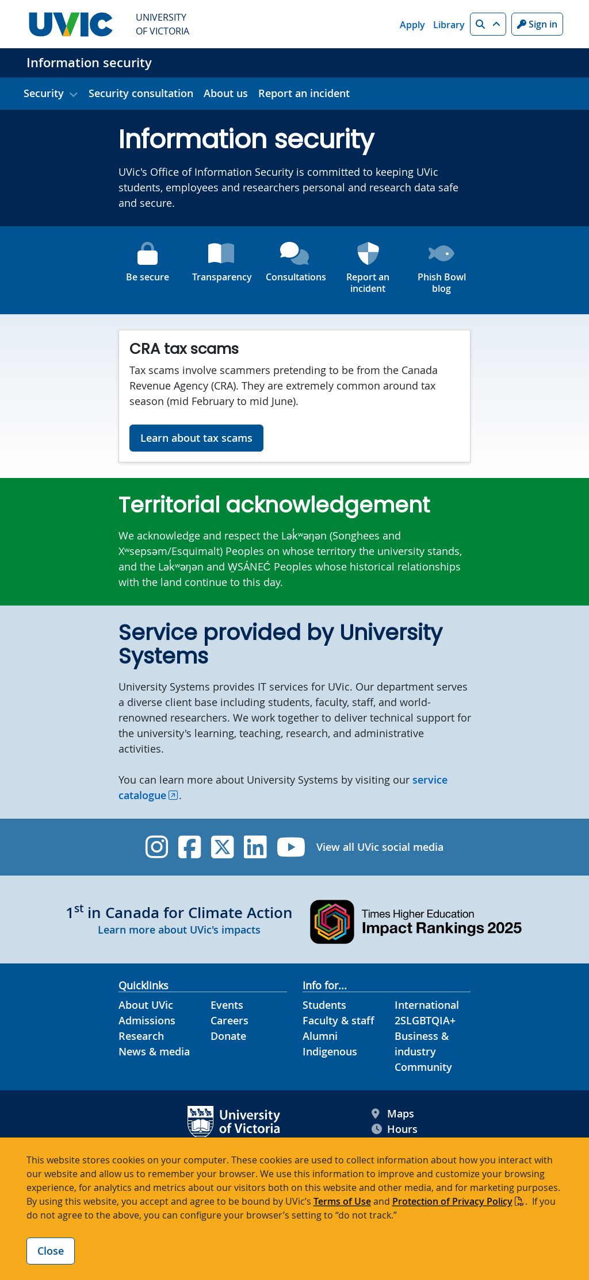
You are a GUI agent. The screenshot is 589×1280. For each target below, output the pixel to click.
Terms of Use (342, 1201)
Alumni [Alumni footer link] (320, 1036)
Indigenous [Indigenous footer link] (330, 1051)
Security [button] (44, 93)
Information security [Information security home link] (89, 62)
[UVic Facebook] (189, 847)
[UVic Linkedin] (255, 847)
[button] (488, 24)
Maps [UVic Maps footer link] (393, 1113)
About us (226, 93)
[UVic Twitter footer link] (222, 847)
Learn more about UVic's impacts (179, 929)
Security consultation (141, 93)
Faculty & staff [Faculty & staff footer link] (338, 1020)
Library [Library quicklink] (449, 24)
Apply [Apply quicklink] (412, 24)
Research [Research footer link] (141, 1036)
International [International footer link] (427, 1005)
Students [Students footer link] (324, 1005)
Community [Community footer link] (423, 1067)
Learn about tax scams (196, 438)
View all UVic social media (379, 847)
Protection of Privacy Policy (452, 1201)
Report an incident (304, 93)
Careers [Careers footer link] (229, 1020)
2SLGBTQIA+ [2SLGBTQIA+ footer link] (425, 1020)
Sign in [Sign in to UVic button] (537, 24)
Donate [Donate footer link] (228, 1036)
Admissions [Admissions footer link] (146, 1020)
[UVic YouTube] (291, 847)
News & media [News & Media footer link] (154, 1051)
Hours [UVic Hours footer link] (395, 1129)
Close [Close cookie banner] (50, 1251)
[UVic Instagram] (157, 847)
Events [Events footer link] (227, 1005)
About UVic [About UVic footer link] (145, 1005)
